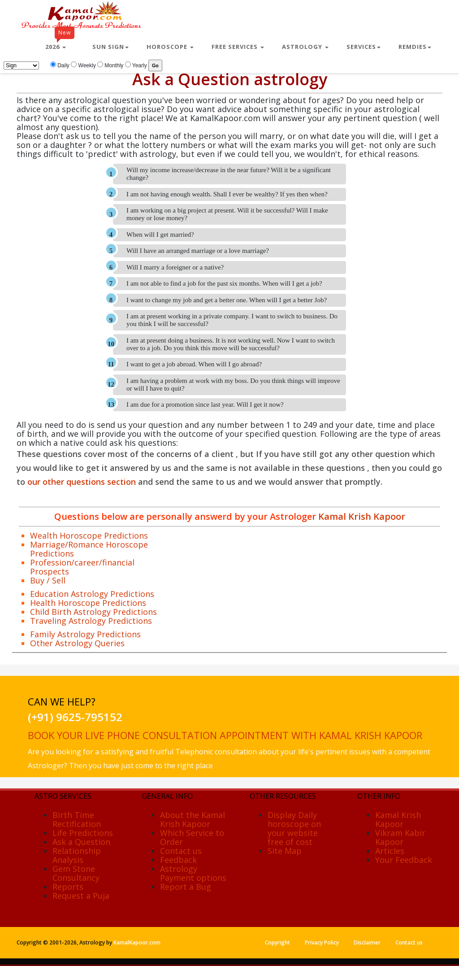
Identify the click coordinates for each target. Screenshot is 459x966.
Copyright (277, 942)
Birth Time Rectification (76, 819)
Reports (67, 886)
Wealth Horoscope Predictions (89, 535)
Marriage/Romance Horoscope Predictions (89, 549)
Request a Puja (80, 895)
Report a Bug (185, 886)
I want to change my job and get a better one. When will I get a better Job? (226, 300)
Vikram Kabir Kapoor (400, 837)
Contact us (181, 850)
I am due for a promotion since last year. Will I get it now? (205, 404)
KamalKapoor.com (136, 942)
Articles (389, 850)
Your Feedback (403, 859)
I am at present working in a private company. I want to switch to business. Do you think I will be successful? (232, 320)
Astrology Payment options (193, 873)
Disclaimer (367, 942)
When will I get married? (160, 234)
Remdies (414, 47)
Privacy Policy (322, 942)
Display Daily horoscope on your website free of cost (294, 828)
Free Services (238, 47)
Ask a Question (81, 841)
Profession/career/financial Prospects (82, 567)
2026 (59, 43)
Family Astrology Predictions (85, 634)
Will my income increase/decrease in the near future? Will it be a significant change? (228, 173)
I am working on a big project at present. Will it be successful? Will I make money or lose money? (227, 214)
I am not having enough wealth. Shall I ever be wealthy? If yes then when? (227, 194)
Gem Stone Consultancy (76, 873)
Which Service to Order (192, 837)
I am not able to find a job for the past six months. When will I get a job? (224, 283)
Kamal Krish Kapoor (360, 516)
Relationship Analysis (76, 855)
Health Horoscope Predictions (88, 602)
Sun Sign (110, 47)
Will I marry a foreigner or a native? (175, 267)
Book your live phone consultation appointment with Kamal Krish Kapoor (225, 735)
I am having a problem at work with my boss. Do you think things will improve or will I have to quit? (233, 384)
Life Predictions (82, 832)
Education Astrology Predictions (92, 593)
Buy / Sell (47, 580)
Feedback (178, 859)
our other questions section (81, 481)
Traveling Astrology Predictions (91, 620)
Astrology (305, 47)
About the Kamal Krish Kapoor (192, 819)
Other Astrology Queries (77, 643)
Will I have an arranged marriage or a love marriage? (197, 250)
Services (363, 47)
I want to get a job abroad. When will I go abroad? (194, 364)
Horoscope (170, 47)
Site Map (285, 850)
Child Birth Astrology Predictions (93, 611)
